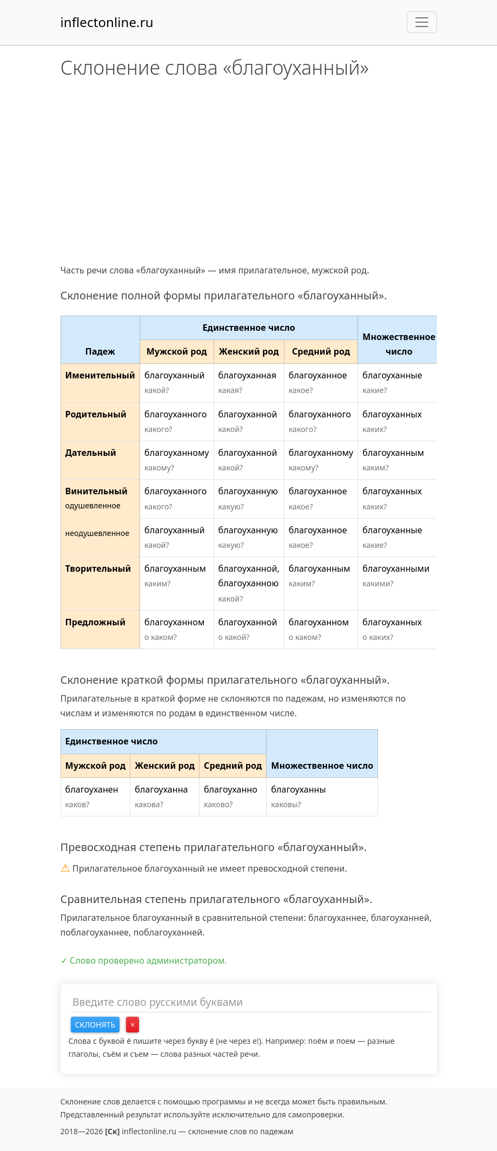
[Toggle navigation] (422, 22)
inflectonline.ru (107, 22)
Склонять (95, 1024)
